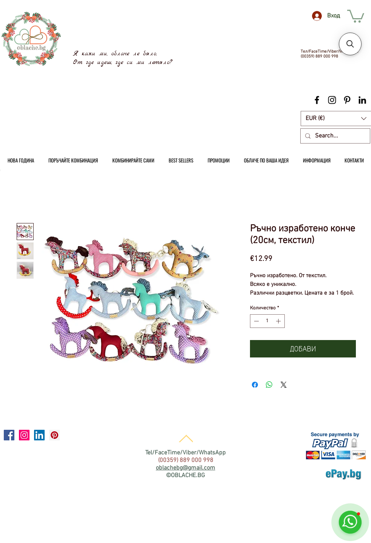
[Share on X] (283, 384)
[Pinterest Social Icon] (54, 435)
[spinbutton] (267, 321)
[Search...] (334, 136)
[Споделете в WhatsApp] (269, 384)
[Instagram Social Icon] (24, 435)
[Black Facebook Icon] (317, 100)
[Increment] (279, 321)
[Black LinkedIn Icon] (362, 100)
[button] (350, 44)
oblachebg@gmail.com (185, 468)
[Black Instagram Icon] (332, 100)
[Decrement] (255, 321)
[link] (355, 15)
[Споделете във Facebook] (254, 384)
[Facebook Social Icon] (9, 435)
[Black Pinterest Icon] (347, 100)
